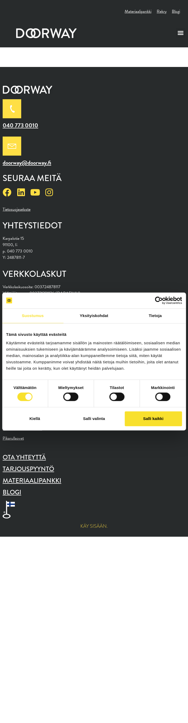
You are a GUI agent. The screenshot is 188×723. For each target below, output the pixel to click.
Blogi (176, 11)
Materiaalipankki (138, 11)
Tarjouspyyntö (28, 468)
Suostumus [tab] (33, 315)
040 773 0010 (20, 125)
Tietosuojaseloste (16, 209)
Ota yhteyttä (24, 457)
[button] (180, 33)
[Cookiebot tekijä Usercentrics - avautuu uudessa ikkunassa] (158, 300)
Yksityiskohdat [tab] (94, 315)
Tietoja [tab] (155, 315)
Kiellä (34, 418)
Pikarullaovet (13, 438)
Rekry (162, 11)
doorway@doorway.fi (27, 162)
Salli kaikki (153, 418)
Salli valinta (94, 418)
